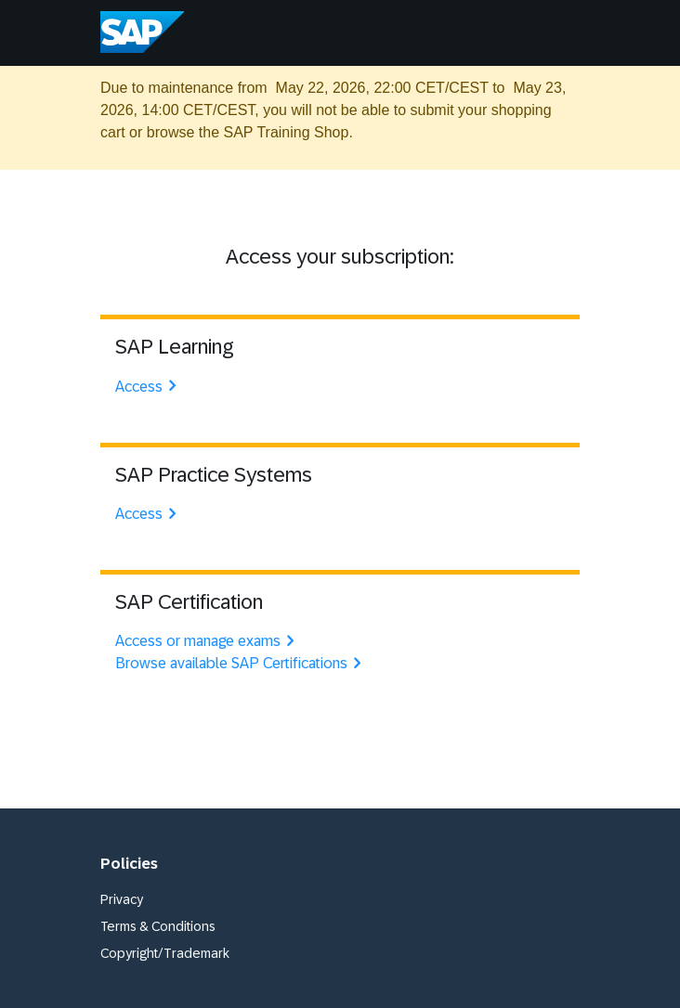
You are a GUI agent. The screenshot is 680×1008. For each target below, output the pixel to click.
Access (148, 386)
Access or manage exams (207, 641)
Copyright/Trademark (164, 953)
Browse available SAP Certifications (240, 663)
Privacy (121, 899)
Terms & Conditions (158, 926)
